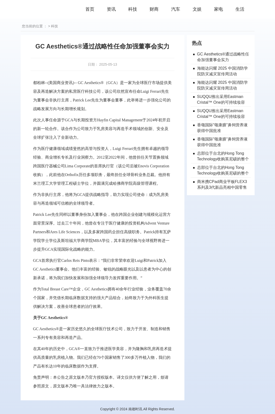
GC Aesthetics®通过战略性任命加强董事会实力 (223, 57)
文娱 (197, 9)
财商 (154, 9)
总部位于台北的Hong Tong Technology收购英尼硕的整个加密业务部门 (223, 156)
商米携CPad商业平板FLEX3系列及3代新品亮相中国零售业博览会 (222, 185)
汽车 (175, 9)
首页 (89, 9)
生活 (239, 9)
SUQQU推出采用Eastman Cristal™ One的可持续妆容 (221, 99)
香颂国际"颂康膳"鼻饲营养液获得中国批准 (222, 128)
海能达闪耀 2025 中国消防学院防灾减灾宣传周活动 (222, 71)
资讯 (111, 9)
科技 (132, 9)
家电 (218, 9)
